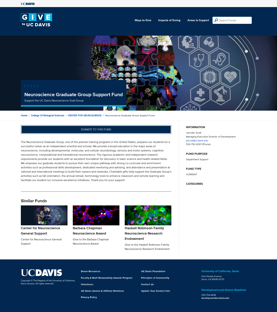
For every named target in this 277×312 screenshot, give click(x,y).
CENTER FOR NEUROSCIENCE (85, 115)
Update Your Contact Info (155, 291)
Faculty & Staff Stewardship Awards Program (106, 278)
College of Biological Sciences (47, 115)
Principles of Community (155, 278)
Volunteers (87, 284)
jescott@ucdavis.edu (197, 140)
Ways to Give (143, 20)
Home (24, 115)
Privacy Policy (89, 297)
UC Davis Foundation (153, 271)
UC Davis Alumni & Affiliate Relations (102, 291)
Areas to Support (198, 20)
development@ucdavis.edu (215, 298)
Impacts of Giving (169, 20)
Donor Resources (90, 271)
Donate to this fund (96, 129)
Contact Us (147, 284)
